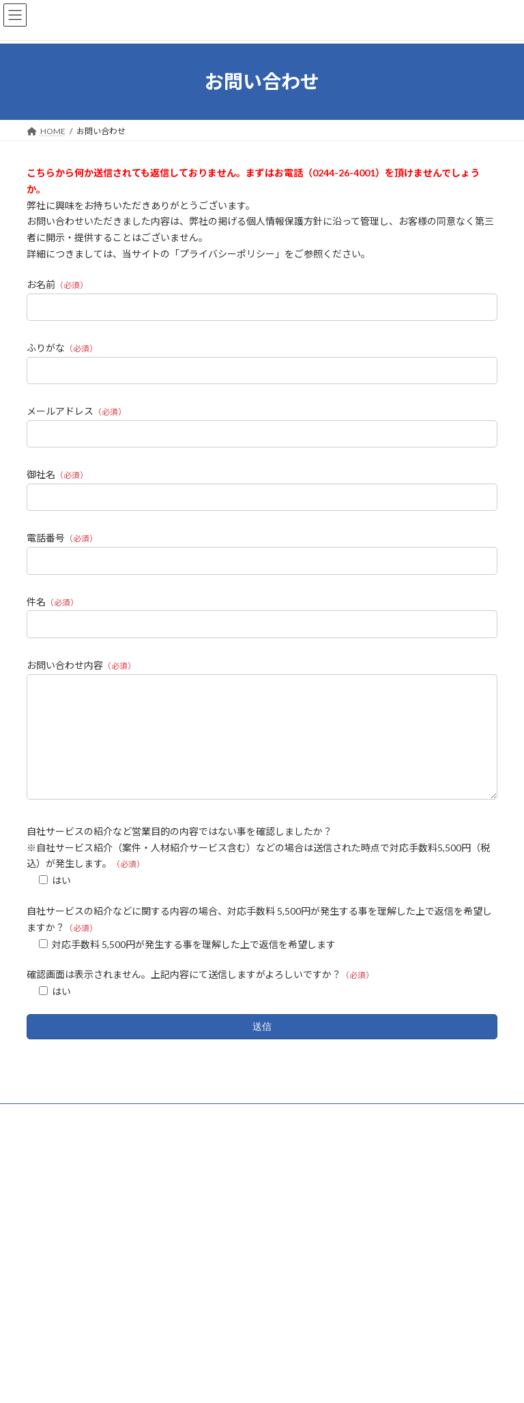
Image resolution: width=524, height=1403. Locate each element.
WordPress (155, 1382)
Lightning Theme (218, 1382)
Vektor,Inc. (372, 1382)
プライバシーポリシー (80, 1136)
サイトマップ (172, 1136)
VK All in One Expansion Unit (299, 1382)
